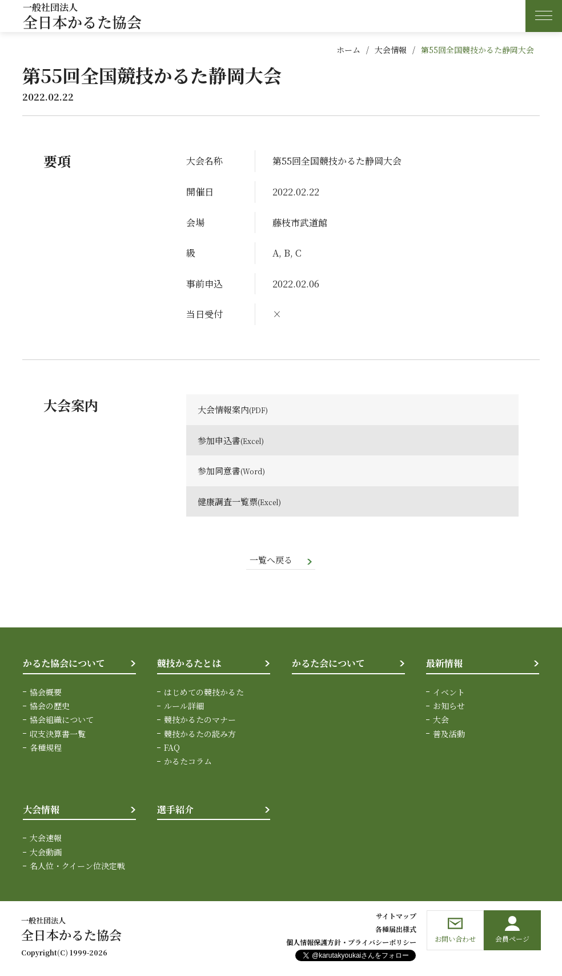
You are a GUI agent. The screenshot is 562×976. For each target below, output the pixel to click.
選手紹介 (175, 810)
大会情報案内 (225, 409)
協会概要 (46, 692)
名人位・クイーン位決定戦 (77, 867)
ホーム (348, 49)
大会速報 (46, 839)
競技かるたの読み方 (200, 734)
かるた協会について (64, 664)
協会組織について (62, 720)
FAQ (172, 748)
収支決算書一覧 (58, 734)
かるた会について (328, 664)
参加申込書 (220, 440)
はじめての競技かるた (204, 692)
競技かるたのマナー (200, 720)
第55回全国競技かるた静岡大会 (477, 49)
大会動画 (46, 852)
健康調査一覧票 (230, 501)
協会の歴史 (50, 706)
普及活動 (449, 734)
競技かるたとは (189, 664)
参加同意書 (220, 470)
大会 (441, 720)
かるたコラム (188, 762)
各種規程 (46, 748)
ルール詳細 (184, 706)
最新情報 (444, 664)
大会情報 (391, 49)
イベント (449, 692)
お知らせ (449, 706)
